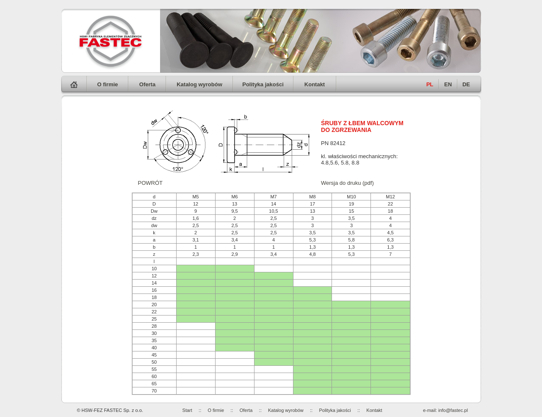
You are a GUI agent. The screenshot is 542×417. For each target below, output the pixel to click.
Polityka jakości (263, 84)
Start (187, 410)
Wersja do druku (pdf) (347, 183)
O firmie (107, 84)
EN (448, 84)
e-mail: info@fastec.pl (445, 410)
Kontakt (314, 84)
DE (466, 84)
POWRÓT (150, 183)
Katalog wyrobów (199, 84)
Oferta (147, 84)
